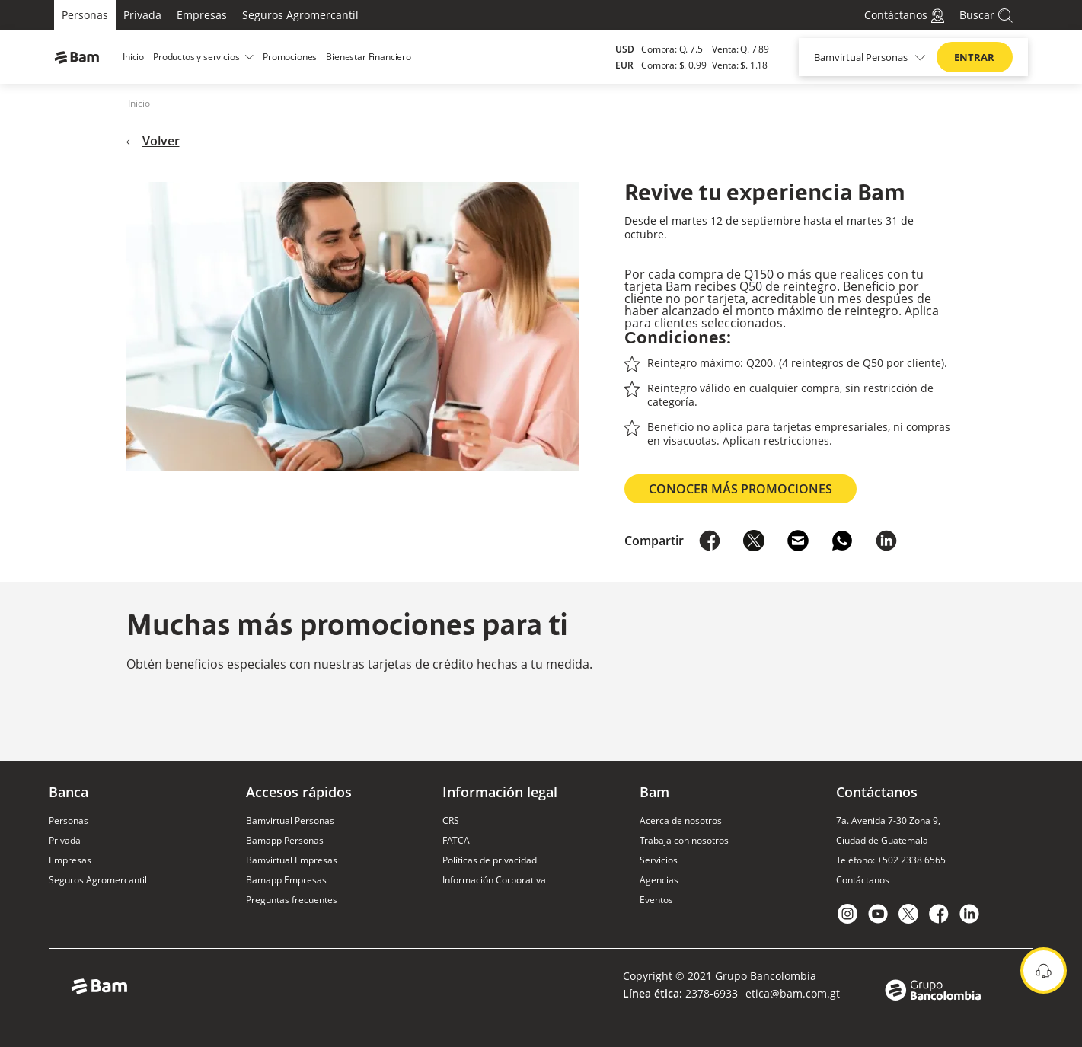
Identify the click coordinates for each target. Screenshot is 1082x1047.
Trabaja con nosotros (684, 840)
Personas (85, 15)
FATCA (456, 840)
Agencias (659, 879)
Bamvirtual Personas (290, 820)
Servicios (659, 860)
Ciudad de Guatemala (882, 840)
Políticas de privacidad (489, 860)
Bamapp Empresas (286, 879)
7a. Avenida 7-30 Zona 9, (888, 820)
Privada (142, 15)
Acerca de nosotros (681, 820)
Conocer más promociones (740, 488)
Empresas (202, 15)
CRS (450, 820)
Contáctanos (862, 879)
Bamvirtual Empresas (291, 860)
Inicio (139, 103)
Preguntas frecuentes (291, 899)
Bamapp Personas (285, 840)
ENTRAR (974, 57)
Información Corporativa (494, 879)
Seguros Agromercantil (300, 15)
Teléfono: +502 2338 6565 (891, 860)
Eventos (656, 899)
